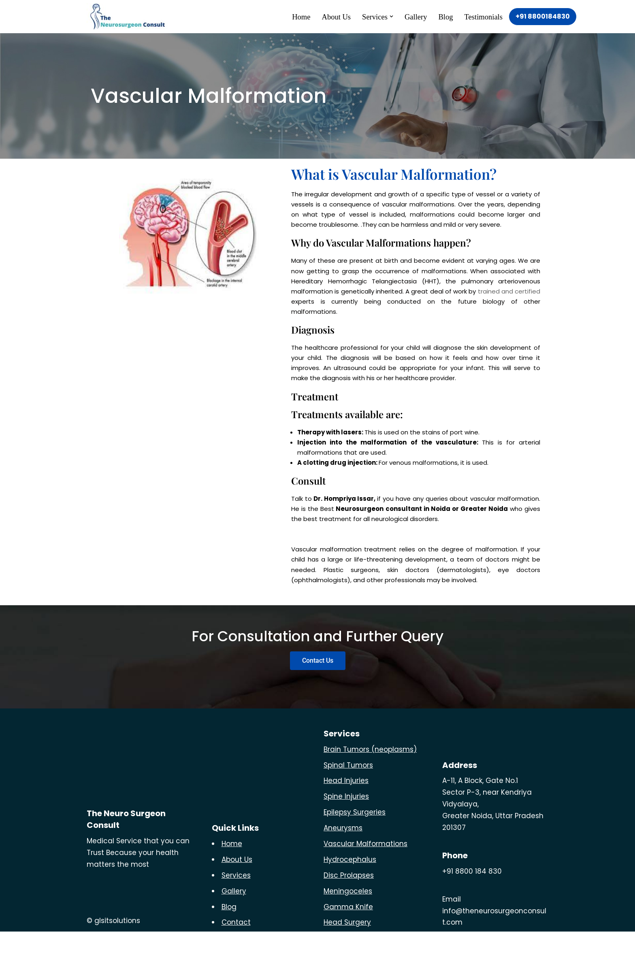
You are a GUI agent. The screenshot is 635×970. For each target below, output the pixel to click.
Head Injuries (346, 819)
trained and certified (509, 302)
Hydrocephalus (350, 898)
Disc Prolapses (349, 913)
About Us (324, 16)
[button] (383, 17)
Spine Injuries (346, 835)
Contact (236, 961)
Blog (441, 16)
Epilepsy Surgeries (355, 850)
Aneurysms (343, 866)
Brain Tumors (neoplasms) (370, 787)
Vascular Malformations (365, 882)
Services (236, 913)
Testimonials (481, 16)
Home (287, 16)
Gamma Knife (348, 945)
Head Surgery (347, 961)
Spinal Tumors (348, 803)
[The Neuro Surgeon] (129, 16)
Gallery (409, 16)
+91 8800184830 (543, 16)
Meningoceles (348, 929)
